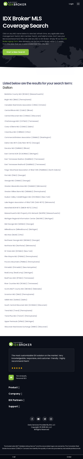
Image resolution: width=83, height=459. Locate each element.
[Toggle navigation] (78, 4)
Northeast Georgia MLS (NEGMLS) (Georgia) (22, 240)
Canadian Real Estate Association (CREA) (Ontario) (25, 105)
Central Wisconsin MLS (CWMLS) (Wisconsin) (23, 116)
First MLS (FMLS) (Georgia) (15, 175)
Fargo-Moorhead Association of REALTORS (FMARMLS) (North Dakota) (33, 170)
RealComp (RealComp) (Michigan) (19, 272)
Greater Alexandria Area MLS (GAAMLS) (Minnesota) (25, 186)
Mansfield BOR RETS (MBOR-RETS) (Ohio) (21, 208)
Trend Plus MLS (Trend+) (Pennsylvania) (21, 316)
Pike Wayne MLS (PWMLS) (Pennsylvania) (21, 256)
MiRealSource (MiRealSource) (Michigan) (21, 229)
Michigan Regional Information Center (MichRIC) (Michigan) (29, 218)
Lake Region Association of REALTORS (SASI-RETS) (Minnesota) (30, 202)
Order (69, 457)
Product (13, 387)
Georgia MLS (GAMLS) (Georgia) (17, 180)
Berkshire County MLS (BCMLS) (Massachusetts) (24, 94)
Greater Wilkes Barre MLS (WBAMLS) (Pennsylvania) (25, 191)
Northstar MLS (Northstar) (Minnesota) (20, 245)
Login (71, 4)
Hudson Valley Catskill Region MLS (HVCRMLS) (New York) (27, 197)
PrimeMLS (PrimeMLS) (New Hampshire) (21, 267)
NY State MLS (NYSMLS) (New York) (19, 251)
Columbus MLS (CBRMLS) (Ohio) (18, 132)
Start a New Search (16, 52)
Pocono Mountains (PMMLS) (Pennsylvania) (22, 262)
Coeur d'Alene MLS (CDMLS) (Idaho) (19, 126)
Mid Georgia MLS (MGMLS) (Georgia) (19, 224)
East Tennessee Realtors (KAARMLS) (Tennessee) (24, 159)
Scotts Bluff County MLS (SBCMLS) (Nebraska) (23, 289)
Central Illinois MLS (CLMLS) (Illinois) (19, 110)
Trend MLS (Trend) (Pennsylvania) (18, 310)
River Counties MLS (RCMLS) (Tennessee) (21, 283)
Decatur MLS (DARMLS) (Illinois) (17, 148)
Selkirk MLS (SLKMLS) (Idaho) (16, 300)
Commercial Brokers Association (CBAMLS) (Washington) (28, 137)
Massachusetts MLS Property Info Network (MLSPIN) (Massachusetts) (32, 213)
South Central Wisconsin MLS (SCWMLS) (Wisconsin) (26, 305)
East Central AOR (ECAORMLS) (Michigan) (21, 154)
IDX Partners (15, 400)
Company (14, 393)
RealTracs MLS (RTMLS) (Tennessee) (19, 278)
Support (13, 406)
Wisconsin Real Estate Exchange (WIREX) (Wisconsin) (26, 327)
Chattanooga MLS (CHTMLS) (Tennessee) (22, 121)
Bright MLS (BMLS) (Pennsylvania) (18, 99)
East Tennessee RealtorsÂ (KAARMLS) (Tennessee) (25, 164)
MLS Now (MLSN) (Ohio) (14, 235)
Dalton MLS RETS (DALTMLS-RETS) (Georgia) (22, 143)
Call (13, 457)
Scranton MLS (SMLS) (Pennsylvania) (19, 294)
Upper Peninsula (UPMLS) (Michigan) (19, 321)
